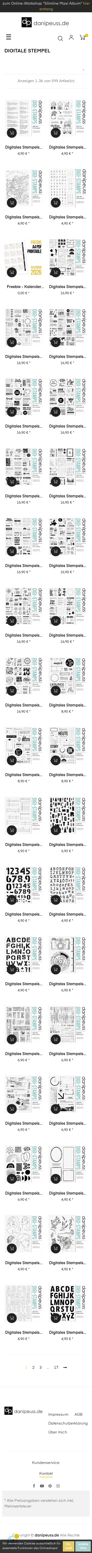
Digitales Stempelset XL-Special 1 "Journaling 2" (68, 496)
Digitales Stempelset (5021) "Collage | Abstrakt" (24, 1194)
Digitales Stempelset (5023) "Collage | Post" (24, 1124)
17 (56, 1367)
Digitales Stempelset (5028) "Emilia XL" (68, 915)
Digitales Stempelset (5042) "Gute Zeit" (24, 775)
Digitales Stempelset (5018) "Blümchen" (68, 1263)
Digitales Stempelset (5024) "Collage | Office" (68, 1054)
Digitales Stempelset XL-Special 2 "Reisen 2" (68, 357)
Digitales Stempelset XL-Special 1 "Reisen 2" (68, 566)
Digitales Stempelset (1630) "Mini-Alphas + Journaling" (68, 217)
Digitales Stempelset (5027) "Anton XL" (24, 984)
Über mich (57, 1432)
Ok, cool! (68, 1546)
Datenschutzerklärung (68, 1423)
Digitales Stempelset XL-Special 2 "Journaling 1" (24, 357)
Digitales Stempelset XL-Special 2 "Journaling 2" (68, 287)
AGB (78, 1414)
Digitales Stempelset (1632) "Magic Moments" (68, 148)
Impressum (58, 1414)
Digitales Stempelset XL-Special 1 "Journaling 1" (24, 566)
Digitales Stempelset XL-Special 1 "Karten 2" (68, 636)
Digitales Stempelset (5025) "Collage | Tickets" (24, 1054)
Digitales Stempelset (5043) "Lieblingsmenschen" (68, 706)
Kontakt (46, 1474)
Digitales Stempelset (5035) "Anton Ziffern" (24, 915)
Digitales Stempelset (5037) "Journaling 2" (24, 845)
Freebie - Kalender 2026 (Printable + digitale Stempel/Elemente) (24, 287)
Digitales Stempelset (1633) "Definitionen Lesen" (24, 148)
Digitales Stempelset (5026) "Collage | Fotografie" (68, 984)
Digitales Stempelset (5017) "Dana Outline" (24, 1333)
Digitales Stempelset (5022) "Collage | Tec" (68, 1124)
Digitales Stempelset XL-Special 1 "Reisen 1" (24, 636)
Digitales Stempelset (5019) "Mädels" (24, 1263)
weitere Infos (83, 1546)
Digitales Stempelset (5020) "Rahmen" (68, 1194)
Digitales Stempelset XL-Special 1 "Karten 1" (24, 706)
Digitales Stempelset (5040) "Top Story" (68, 775)
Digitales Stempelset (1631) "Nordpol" (24, 217)
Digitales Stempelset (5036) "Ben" (68, 845)
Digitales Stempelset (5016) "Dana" (68, 1333)
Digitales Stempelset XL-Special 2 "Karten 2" (68, 427)
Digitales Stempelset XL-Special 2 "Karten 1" (24, 496)
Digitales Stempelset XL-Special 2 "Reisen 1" (24, 427)
